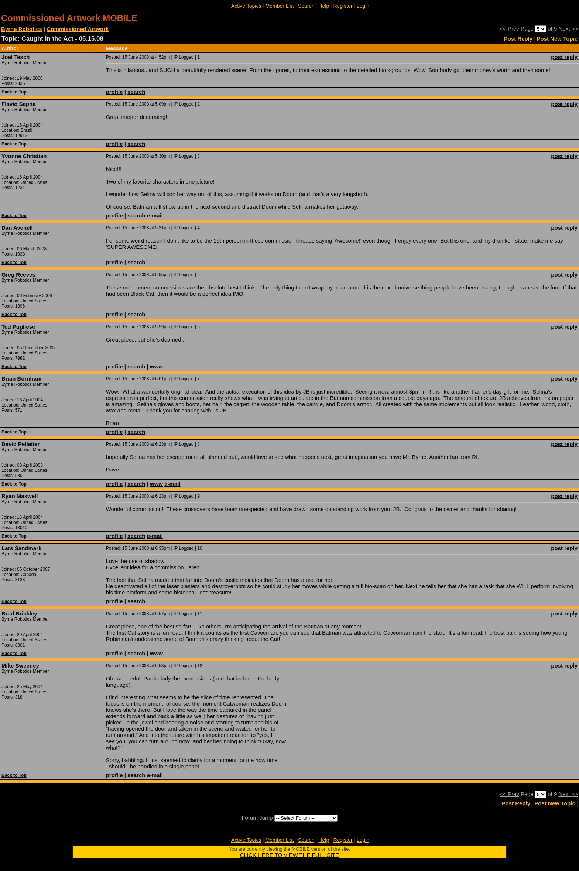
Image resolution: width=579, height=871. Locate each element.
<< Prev (509, 28)
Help (323, 6)
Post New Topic (557, 38)
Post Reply (518, 38)
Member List (279, 6)
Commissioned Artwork (78, 29)
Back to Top (14, 92)
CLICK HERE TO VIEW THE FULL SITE (289, 855)
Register (342, 6)
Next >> (568, 28)
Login (363, 6)
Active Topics (246, 6)
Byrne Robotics (21, 29)
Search (306, 6)
